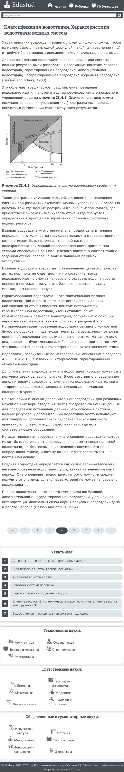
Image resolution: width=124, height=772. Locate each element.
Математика (24, 693)
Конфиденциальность (112, 765)
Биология (24, 685)
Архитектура (24, 642)
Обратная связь (90, 765)
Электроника (24, 657)
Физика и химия (24, 704)
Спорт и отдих (63, 740)
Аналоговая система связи (32, 577)
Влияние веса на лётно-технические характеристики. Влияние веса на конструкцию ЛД (64, 603)
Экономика (63, 751)
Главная (60, 6)
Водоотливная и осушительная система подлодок (50, 613)
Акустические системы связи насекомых (42, 569)
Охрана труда (63, 642)
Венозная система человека (33, 585)
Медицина (63, 693)
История (63, 733)
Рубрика (82, 6)
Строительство (63, 649)
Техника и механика (24, 649)
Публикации (107, 6)
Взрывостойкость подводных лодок (39, 593)
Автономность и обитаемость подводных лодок (48, 560)
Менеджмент (24, 740)
